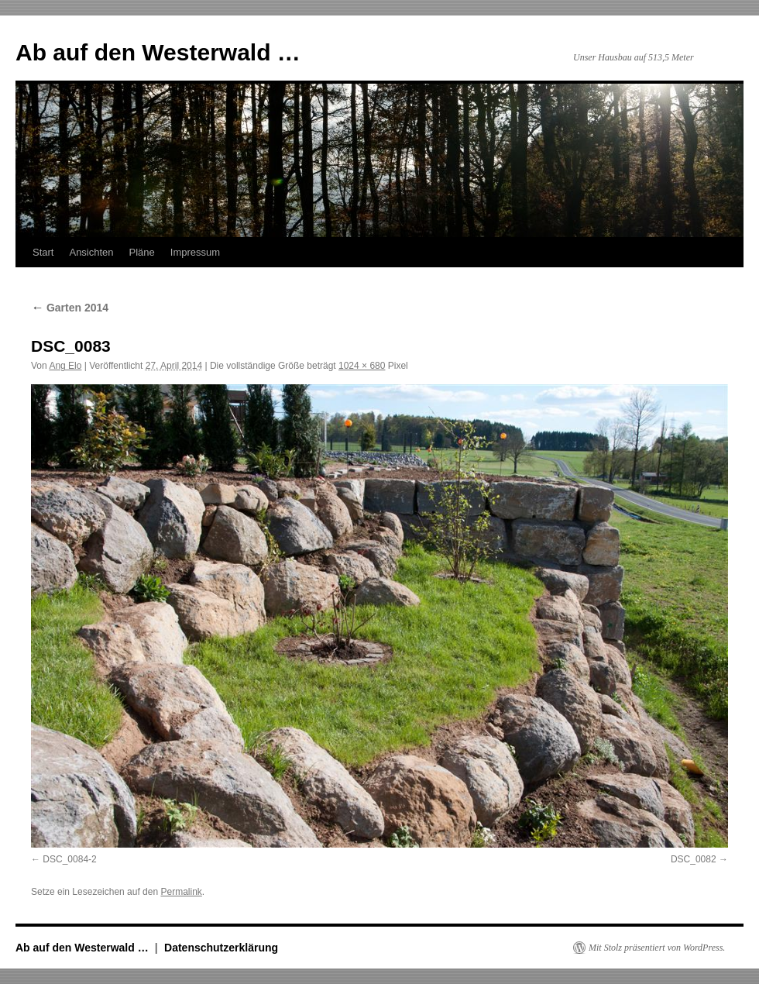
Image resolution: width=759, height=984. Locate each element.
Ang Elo (65, 365)
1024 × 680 (361, 365)
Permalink (180, 891)
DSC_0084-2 (69, 859)
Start (43, 252)
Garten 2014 (69, 307)
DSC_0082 (693, 859)
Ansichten (91, 252)
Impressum (195, 252)
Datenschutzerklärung (221, 947)
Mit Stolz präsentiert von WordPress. (657, 947)
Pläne (142, 252)
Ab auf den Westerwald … (158, 52)
